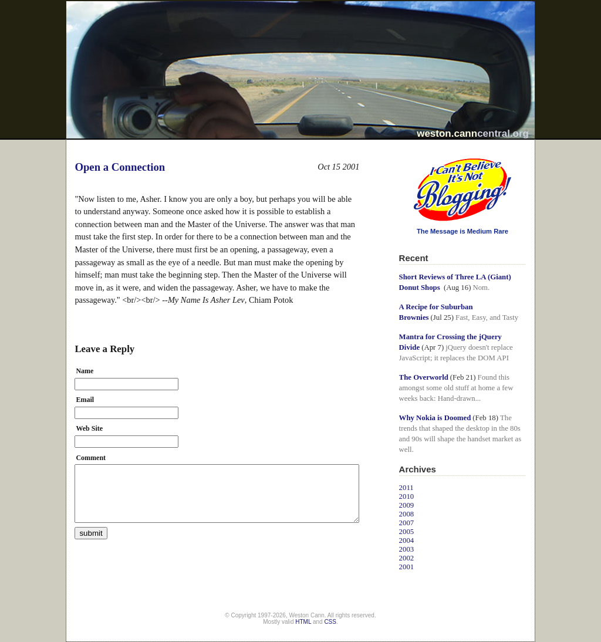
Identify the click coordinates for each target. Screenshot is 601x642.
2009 (406, 505)
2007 (406, 523)
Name (84, 371)
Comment (91, 458)
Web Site (89, 428)
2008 (406, 514)
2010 (406, 496)
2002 (406, 558)
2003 (406, 549)
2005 (406, 532)
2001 (406, 567)
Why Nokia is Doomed (435, 418)
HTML (303, 622)
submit (90, 533)
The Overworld (423, 377)
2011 (406, 488)
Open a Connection (120, 167)
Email (85, 400)
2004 (406, 540)
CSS (330, 622)
